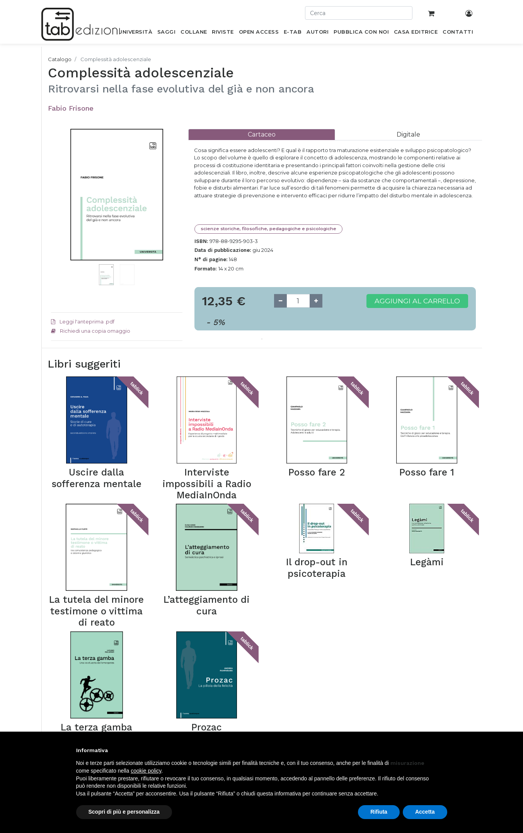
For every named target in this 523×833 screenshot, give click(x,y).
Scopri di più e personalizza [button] (124, 812)
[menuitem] (135, 33)
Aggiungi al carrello (417, 301)
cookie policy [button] (146, 771)
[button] (61, 206)
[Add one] (316, 301)
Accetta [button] (425, 812)
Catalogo (60, 59)
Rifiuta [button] (378, 812)
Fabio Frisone (71, 108)
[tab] (261, 134)
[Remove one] (280, 301)
